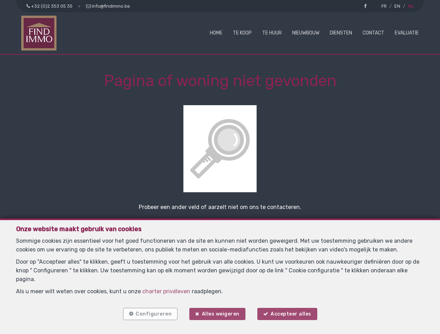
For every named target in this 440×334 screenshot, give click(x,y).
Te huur (272, 33)
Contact (373, 33)
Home (216, 33)
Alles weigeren (221, 314)
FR (384, 6)
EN (397, 6)
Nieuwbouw (305, 33)
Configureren (154, 314)
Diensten (341, 33)
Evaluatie (407, 33)
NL (411, 6)
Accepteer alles (291, 314)
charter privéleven (166, 291)
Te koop (242, 33)
